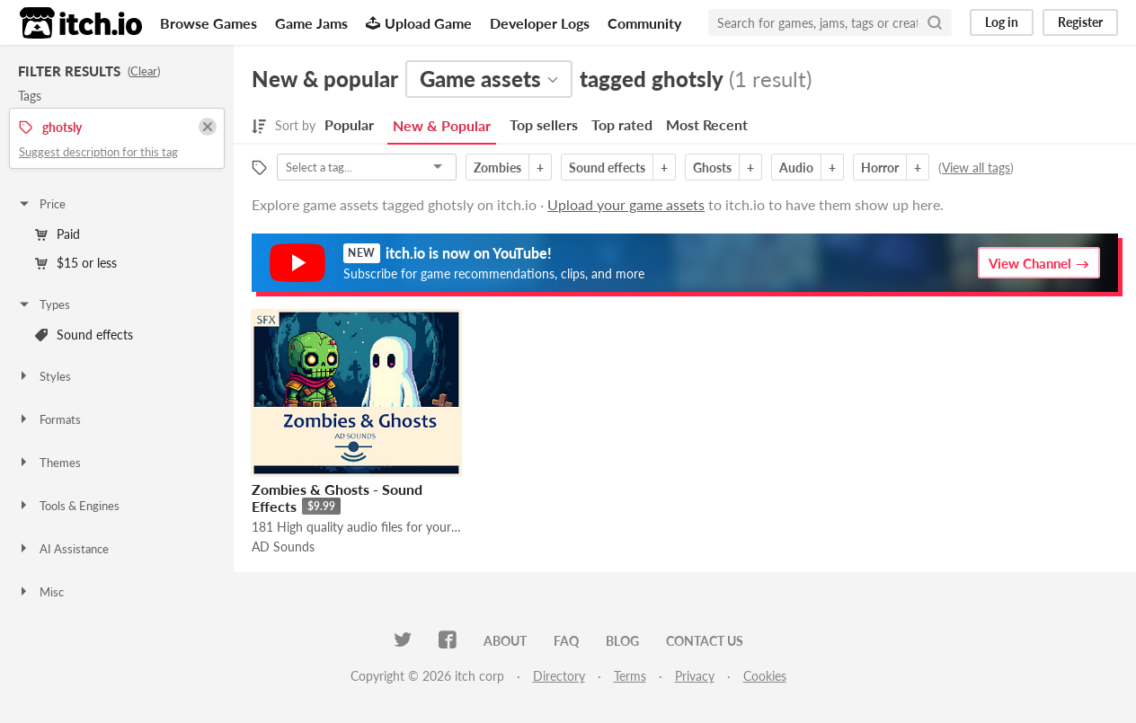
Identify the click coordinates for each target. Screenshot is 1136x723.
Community (644, 22)
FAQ (566, 640)
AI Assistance (63, 549)
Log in (1001, 22)
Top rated (621, 124)
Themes (49, 462)
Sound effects (84, 334)
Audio (796, 167)
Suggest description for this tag (98, 152)
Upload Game (419, 22)
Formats (49, 419)
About (505, 640)
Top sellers (544, 124)
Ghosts (712, 167)
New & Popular (442, 125)
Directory (559, 675)
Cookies (764, 675)
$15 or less (76, 262)
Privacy (694, 675)
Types (43, 304)
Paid (57, 234)
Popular (349, 124)
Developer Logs (540, 22)
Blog (622, 640)
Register (1080, 22)
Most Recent (707, 124)
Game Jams (311, 22)
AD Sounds (283, 546)
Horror (880, 167)
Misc (40, 592)
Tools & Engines (68, 505)
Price (41, 204)
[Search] (935, 22)
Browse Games (208, 22)
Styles (44, 376)
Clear (143, 71)
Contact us (704, 640)
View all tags (976, 167)
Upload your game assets (626, 204)
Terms (630, 675)
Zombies (497, 167)
